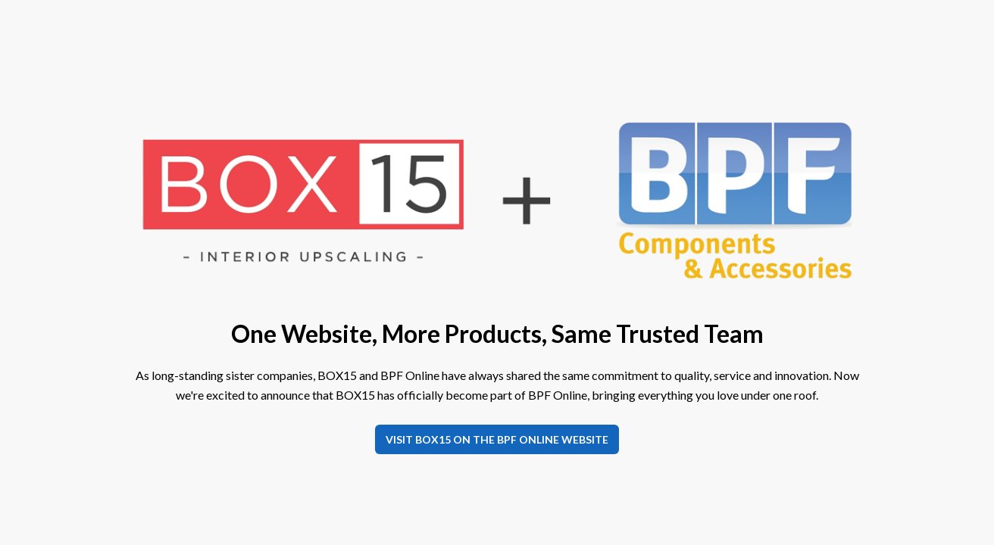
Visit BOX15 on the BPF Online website (497, 439)
